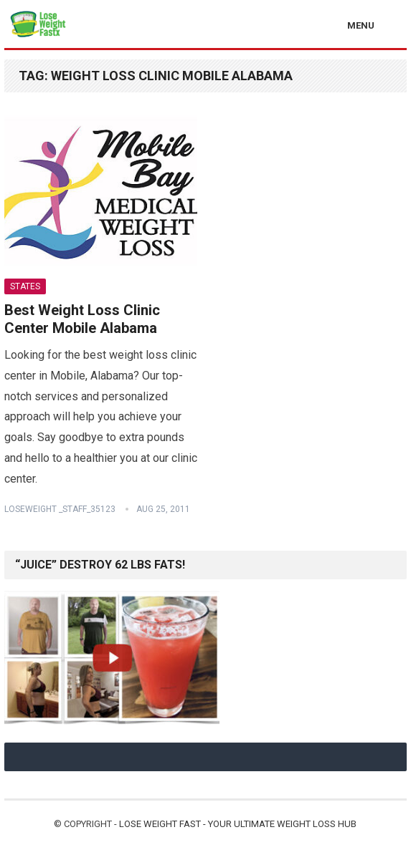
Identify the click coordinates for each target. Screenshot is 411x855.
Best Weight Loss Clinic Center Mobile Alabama (82, 319)
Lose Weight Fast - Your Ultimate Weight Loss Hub (237, 823)
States (25, 286)
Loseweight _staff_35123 (59, 509)
